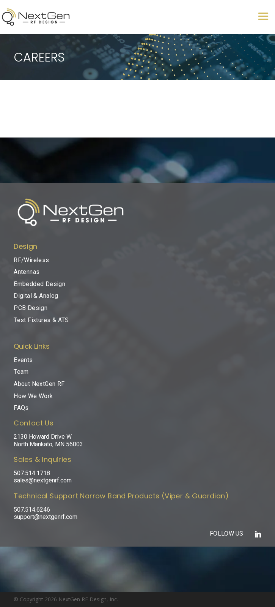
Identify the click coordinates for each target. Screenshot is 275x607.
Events (23, 360)
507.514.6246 (32, 509)
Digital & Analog (36, 295)
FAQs (21, 407)
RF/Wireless (31, 260)
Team (21, 371)
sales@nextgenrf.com (43, 480)
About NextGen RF (39, 383)
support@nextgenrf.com (45, 516)
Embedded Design (39, 284)
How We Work (33, 396)
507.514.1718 (32, 473)
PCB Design (30, 307)
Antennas (26, 271)
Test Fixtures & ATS (41, 320)
